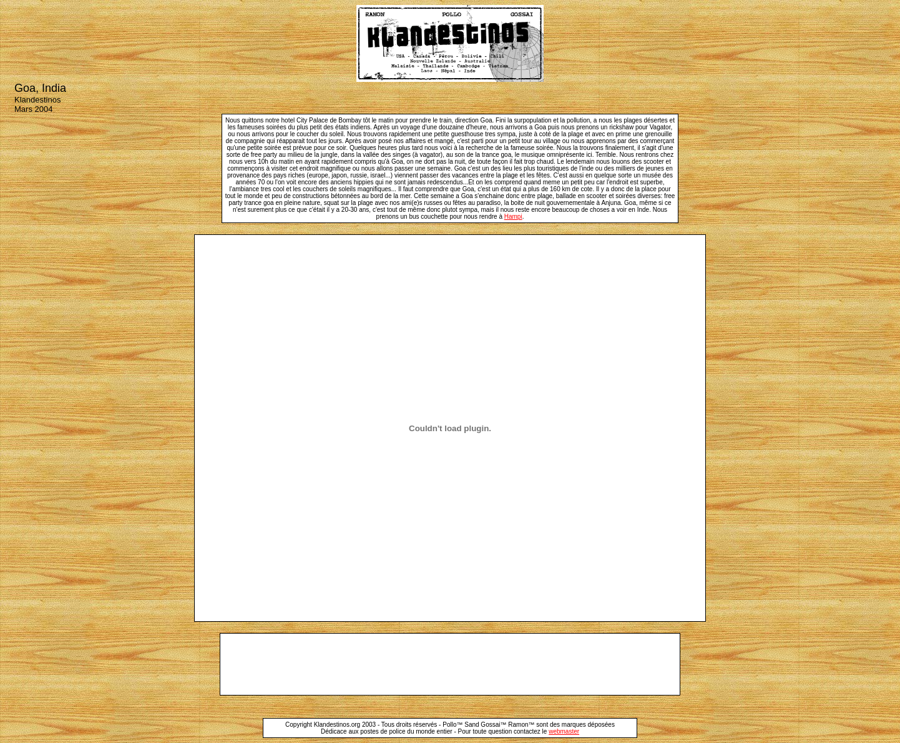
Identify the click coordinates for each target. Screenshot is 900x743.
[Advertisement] (450, 664)
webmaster (564, 731)
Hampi (513, 216)
